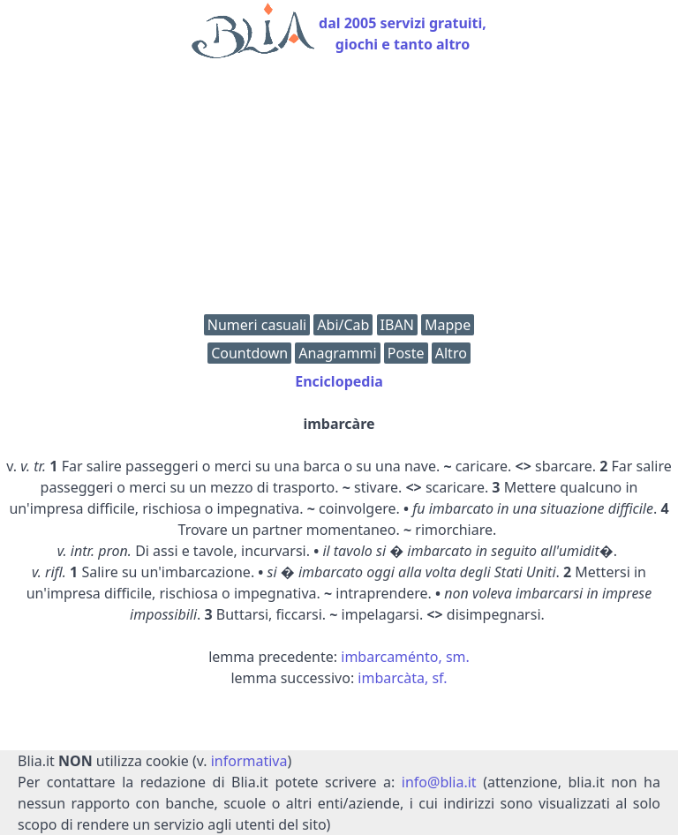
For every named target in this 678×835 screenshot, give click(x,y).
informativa (249, 761)
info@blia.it (439, 782)
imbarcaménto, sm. (405, 656)
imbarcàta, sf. (402, 678)
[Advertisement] (339, 190)
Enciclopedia (339, 381)
